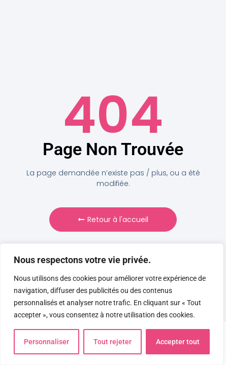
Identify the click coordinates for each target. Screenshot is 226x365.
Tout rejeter (112, 342)
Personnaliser (46, 342)
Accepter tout (178, 342)
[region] (111, 304)
